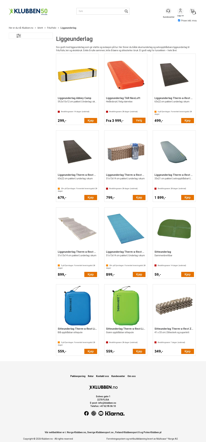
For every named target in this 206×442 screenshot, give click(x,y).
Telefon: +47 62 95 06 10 (103, 406)
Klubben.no (27, 28)
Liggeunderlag (68, 28)
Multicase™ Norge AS (167, 438)
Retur (91, 376)
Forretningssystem (116, 438)
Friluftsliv (51, 28)
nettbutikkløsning (138, 438)
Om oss (131, 376)
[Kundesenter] (168, 11)
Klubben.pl (155, 432)
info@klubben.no (107, 403)
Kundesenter (118, 376)
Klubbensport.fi (131, 432)
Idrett (40, 28)
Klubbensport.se (104, 432)
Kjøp (91, 120)
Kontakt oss (102, 376)
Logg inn (180, 11)
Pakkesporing (77, 376)
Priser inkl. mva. (187, 20)
